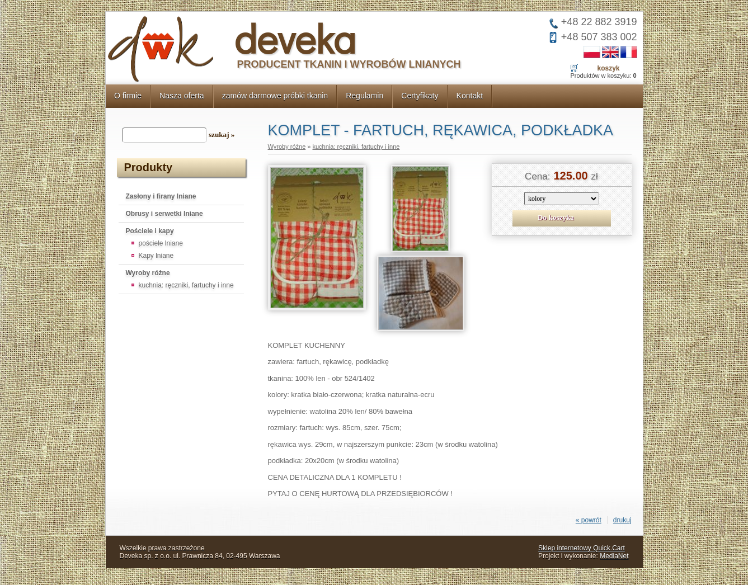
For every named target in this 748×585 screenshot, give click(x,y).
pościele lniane (161, 243)
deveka (295, 38)
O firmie (128, 95)
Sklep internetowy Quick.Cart (581, 548)
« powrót (588, 520)
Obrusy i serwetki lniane (164, 214)
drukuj (622, 520)
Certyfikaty (419, 95)
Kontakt (470, 95)
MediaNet (614, 556)
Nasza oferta (181, 95)
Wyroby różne (148, 273)
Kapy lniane (156, 256)
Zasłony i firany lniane (161, 196)
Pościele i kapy (150, 231)
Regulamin (364, 95)
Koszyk (608, 68)
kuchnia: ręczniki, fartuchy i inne (186, 285)
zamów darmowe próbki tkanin (275, 95)
